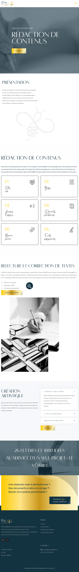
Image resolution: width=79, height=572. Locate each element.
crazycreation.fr (50, 568)
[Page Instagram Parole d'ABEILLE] (7, 540)
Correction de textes (47, 532)
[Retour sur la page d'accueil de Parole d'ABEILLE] (6, 521)
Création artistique (6, 549)
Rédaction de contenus (47, 529)
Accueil (43, 524)
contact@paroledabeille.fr (49, 549)
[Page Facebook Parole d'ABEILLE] (3, 540)
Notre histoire (45, 527)
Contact (3, 552)
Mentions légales (6, 555)
